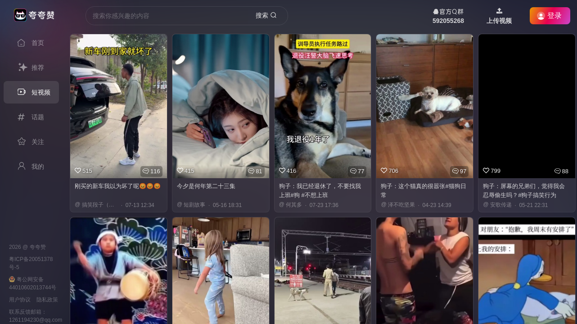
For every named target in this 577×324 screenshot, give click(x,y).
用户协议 (20, 300)
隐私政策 (47, 300)
